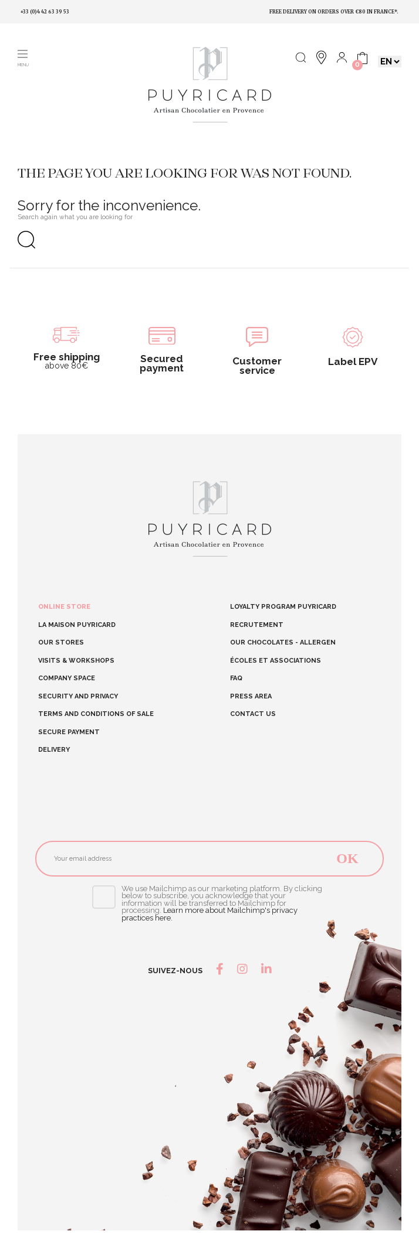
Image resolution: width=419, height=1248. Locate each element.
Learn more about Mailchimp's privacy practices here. (209, 914)
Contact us (253, 714)
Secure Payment (69, 732)
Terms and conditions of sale (96, 714)
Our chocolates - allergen (283, 642)
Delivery (54, 749)
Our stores (61, 642)
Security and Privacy (78, 696)
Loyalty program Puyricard (283, 607)
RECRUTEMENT (256, 625)
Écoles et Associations (275, 660)
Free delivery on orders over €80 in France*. (333, 12)
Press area (251, 696)
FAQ (236, 678)
